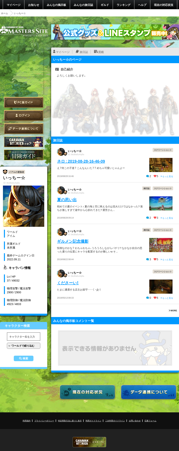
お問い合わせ (135, 420)
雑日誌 (146, 188)
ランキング (123, 5)
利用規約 (26, 420)
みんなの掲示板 (56, 5)
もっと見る (167, 176)
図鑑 (101, 52)
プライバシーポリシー (44, 420)
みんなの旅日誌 (83, 5)
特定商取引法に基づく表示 (70, 420)
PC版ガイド (23, 102)
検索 (25, 358)
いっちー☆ (75, 151)
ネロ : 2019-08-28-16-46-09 (81, 161)
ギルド (105, 5)
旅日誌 (84, 52)
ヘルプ (142, 5)
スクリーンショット (163, 149)
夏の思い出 (67, 199)
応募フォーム (150, 420)
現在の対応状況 (163, 5)
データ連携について (23, 128)
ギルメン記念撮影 (73, 241)
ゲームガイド (23, 154)
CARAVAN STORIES (89, 442)
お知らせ (33, 5)
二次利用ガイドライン (115, 420)
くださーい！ (68, 282)
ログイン (23, 115)
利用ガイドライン (93, 420)
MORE (173, 310)
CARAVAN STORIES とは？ (23, 141)
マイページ (13, 5)
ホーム (4, 13)
